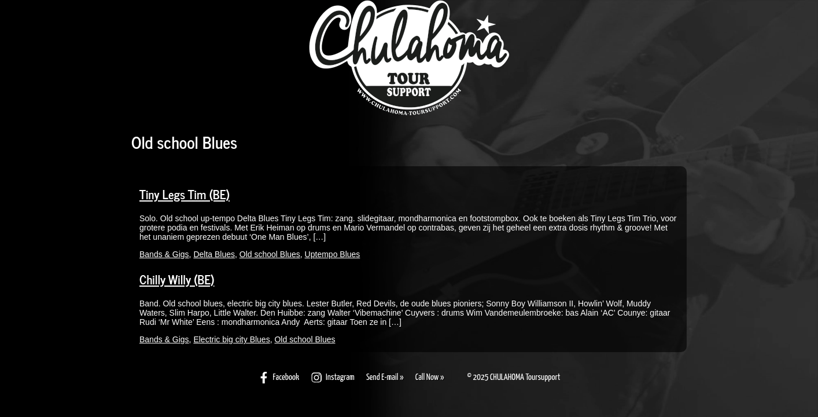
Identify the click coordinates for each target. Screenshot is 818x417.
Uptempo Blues (332, 254)
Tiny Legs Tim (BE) (184, 194)
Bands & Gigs (164, 254)
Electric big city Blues (231, 339)
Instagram (333, 377)
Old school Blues (269, 254)
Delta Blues (214, 254)
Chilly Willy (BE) (176, 279)
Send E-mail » (385, 377)
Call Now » (429, 377)
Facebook (278, 377)
